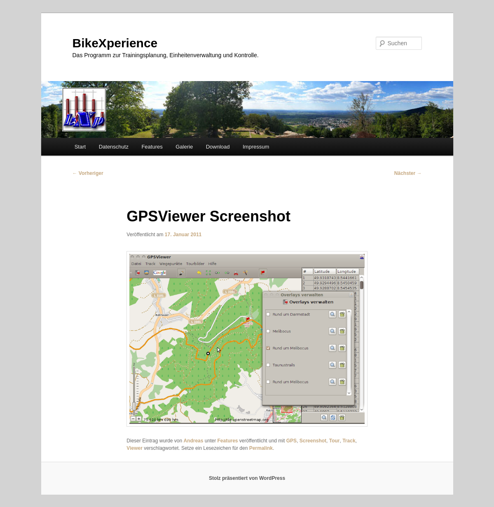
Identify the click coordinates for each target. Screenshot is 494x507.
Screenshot (313, 441)
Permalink (261, 448)
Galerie (184, 147)
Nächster (408, 173)
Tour (334, 441)
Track (348, 441)
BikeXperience (115, 43)
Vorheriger (88, 173)
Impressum (256, 147)
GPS (291, 441)
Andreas (193, 441)
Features (151, 147)
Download (218, 147)
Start (80, 147)
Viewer (134, 448)
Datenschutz (114, 147)
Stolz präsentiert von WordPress (247, 478)
